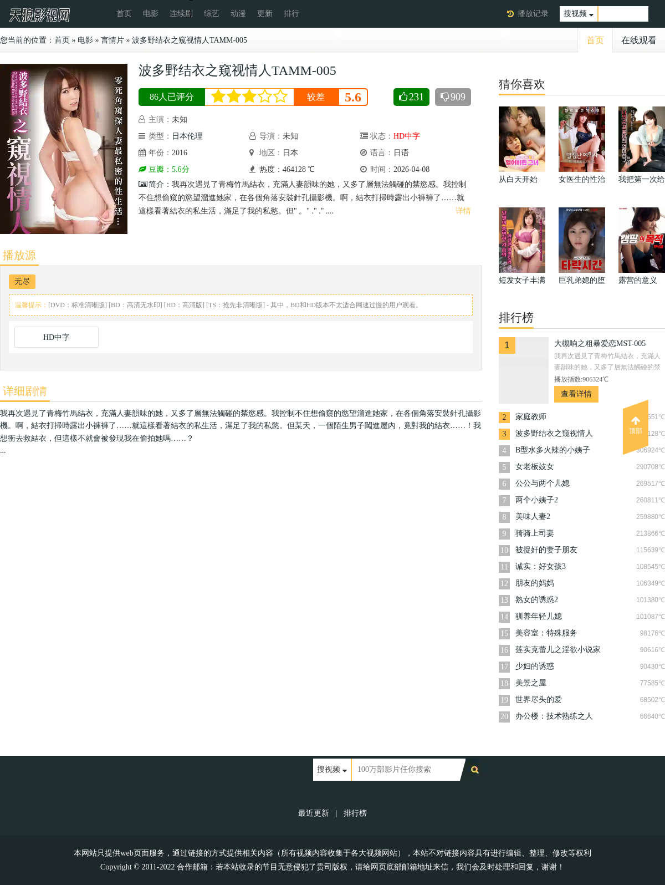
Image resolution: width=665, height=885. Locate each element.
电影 (150, 13)
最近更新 (313, 813)
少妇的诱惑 (534, 666)
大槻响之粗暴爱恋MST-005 (600, 343)
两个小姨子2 (536, 500)
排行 (291, 13)
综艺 (211, 13)
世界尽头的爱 (538, 699)
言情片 (112, 40)
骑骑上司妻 (534, 533)
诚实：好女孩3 (540, 566)
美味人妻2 (532, 516)
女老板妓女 (534, 466)
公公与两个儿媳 (542, 483)
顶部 (635, 425)
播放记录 (533, 13)
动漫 (238, 13)
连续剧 (181, 13)
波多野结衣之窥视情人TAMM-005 (189, 40)
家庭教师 (530, 417)
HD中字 (56, 337)
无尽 (22, 281)
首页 (124, 13)
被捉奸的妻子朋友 (546, 550)
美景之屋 (530, 683)
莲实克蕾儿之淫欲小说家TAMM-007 (558, 650)
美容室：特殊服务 (546, 633)
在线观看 (639, 40)
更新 (265, 13)
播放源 (19, 255)
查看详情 (576, 394)
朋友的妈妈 (534, 583)
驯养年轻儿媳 (538, 616)
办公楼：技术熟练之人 (554, 716)
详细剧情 (25, 391)
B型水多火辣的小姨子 (552, 450)
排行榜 (355, 813)
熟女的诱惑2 (536, 600)
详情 (463, 211)
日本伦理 (187, 136)
